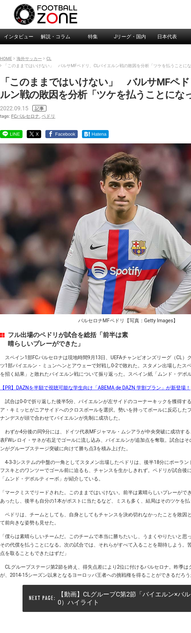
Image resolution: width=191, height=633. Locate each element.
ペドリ (48, 116)
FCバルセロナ (25, 116)
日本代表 (167, 36)
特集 (93, 36)
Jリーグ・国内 (130, 36)
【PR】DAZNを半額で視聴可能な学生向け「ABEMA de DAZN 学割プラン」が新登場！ (95, 387)
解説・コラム (55, 36)
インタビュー (18, 36)
